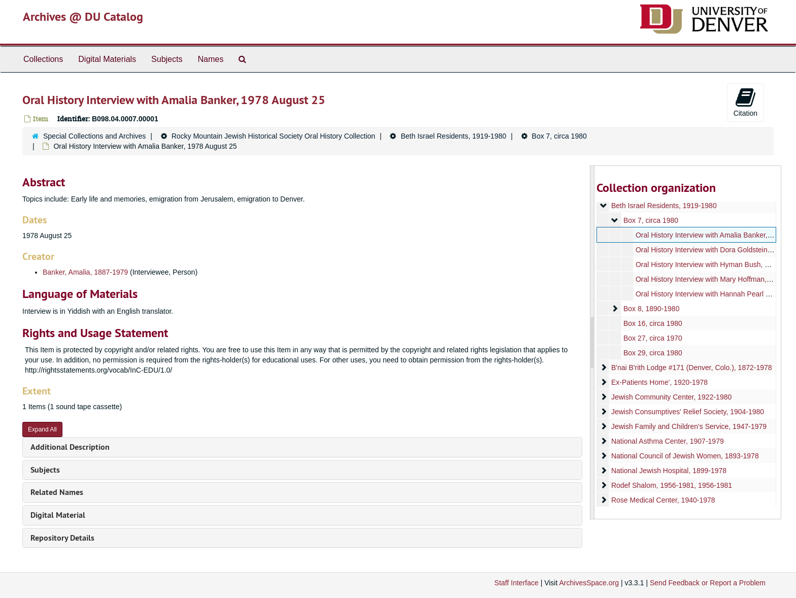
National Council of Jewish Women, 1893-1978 (684, 456)
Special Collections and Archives (94, 136)
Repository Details (62, 538)
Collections (43, 59)
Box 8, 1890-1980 (651, 309)
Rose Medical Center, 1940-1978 (663, 500)
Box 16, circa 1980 (652, 323)
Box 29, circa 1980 (652, 353)
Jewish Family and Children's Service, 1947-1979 (688, 426)
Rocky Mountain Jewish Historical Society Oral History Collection (273, 136)
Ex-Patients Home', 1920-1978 (659, 382)
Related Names (56, 492)
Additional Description (70, 447)
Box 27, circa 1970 (652, 338)
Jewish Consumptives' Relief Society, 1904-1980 (687, 412)
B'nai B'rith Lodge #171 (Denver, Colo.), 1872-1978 (691, 367)
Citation (745, 102)
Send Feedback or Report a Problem (708, 583)
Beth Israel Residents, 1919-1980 (453, 136)
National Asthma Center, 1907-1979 (667, 441)
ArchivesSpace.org (589, 583)
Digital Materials (107, 59)
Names (210, 59)
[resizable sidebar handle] (592, 342)
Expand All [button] (42, 429)
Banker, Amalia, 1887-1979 (85, 272)
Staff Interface (516, 583)
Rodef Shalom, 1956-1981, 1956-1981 (671, 485)
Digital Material (57, 515)
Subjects (166, 59)
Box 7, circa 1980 (559, 136)
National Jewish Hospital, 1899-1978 (668, 471)
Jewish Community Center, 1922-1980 (671, 397)
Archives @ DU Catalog (83, 16)
